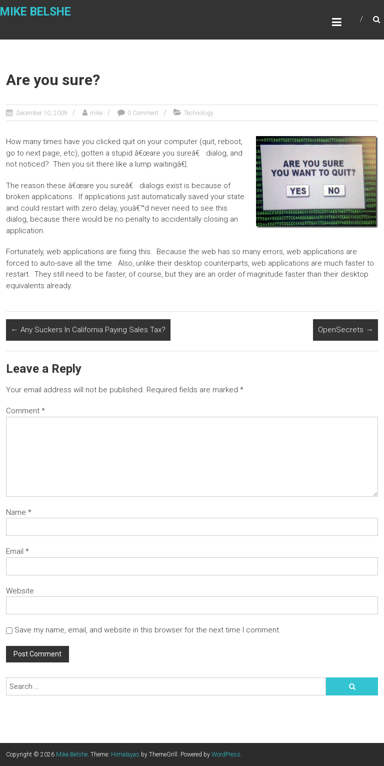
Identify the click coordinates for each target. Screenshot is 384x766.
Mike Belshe (35, 12)
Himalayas (125, 754)
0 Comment (143, 113)
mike (96, 113)
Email (17, 551)
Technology (199, 113)
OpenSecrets (345, 329)
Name (19, 512)
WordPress (226, 754)
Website (20, 590)
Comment (25, 410)
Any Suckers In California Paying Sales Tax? (88, 329)
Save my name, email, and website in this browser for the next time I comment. (147, 629)
